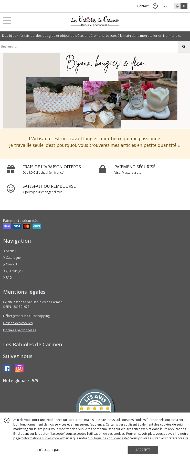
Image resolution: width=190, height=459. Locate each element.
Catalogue (12, 257)
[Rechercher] (184, 47)
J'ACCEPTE (143, 450)
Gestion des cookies (18, 323)
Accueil (9, 251)
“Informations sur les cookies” (43, 438)
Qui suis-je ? (13, 271)
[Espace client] (155, 6)
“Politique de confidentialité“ (108, 438)
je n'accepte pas (47, 450)
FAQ (7, 277)
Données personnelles (19, 330)
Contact (143, 6)
